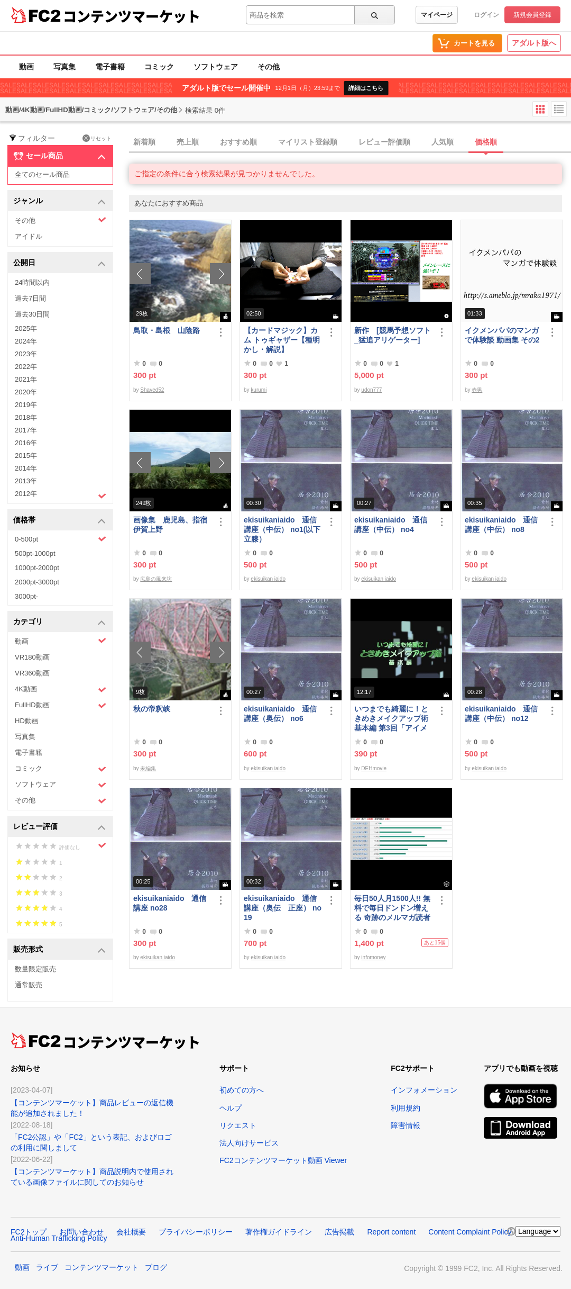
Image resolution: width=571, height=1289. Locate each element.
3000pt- (26, 596)
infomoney (373, 957)
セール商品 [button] (59, 156)
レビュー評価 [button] (59, 827)
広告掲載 (339, 1232)
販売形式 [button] (59, 950)
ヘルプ (230, 1108)
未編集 (148, 768)
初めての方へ (241, 1090)
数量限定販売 (35, 969)
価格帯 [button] (59, 521)
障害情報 (405, 1125)
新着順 (144, 142)
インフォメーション (424, 1090)
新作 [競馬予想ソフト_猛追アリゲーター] (392, 335)
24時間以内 (32, 282)
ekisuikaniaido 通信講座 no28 (169, 903)
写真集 (64, 66)
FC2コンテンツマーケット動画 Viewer (283, 1160)
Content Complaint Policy (469, 1232)
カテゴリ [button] (59, 622)
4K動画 (60, 689)
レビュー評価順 (384, 142)
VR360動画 (32, 673)
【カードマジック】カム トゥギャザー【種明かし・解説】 (282, 340)
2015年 (26, 455)
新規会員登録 (532, 15)
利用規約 (405, 1108)
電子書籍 (110, 66)
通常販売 (28, 985)
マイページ (437, 15)
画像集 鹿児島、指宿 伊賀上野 (172, 525)
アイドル (28, 236)
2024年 (26, 341)
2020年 (26, 392)
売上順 (188, 142)
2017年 (26, 430)
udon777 (371, 390)
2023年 (26, 354)
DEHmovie (373, 768)
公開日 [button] (59, 263)
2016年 (26, 443)
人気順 (442, 142)
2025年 (26, 328)
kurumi (258, 390)
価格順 (486, 142)
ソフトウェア (216, 66)
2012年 (60, 495)
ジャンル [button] (59, 201)
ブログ (156, 1267)
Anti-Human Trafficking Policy (59, 1238)
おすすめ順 (238, 142)
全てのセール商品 (42, 174)
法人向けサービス (249, 1143)
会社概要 (131, 1232)
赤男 (477, 390)
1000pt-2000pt (37, 568)
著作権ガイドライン (278, 1232)
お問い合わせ (81, 1232)
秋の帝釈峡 (151, 709)
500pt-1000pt (35, 553)
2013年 (26, 481)
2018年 (26, 417)
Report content (391, 1232)
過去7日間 (30, 298)
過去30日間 (32, 314)
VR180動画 (32, 657)
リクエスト (237, 1125)
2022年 (26, 367)
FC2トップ (29, 1232)
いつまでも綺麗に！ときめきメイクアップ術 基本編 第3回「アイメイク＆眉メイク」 (393, 719)
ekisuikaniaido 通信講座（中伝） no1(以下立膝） (282, 529)
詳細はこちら (365, 88)
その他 (268, 66)
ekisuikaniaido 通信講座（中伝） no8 (501, 525)
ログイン (486, 15)
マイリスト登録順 (307, 142)
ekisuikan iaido (268, 579)
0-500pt (60, 539)
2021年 (26, 379)
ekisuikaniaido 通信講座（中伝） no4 (390, 525)
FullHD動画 (60, 705)
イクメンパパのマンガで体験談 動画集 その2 (502, 335)
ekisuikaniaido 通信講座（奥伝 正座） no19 (282, 908)
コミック (159, 66)
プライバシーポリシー (196, 1232)
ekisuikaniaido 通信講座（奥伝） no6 (280, 714)
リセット (97, 138)
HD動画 (27, 721)
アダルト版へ (534, 43)
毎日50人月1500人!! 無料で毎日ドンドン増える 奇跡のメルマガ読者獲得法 (392, 908)
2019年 (26, 405)
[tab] (350, 142)
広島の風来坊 (156, 579)
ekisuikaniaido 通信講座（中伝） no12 (501, 714)
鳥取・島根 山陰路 (166, 330)
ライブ (47, 1267)
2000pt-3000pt (37, 582)
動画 (26, 66)
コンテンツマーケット (131, 16)
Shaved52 (152, 390)
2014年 (26, 468)
